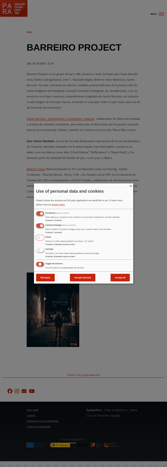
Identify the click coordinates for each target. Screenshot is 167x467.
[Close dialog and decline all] (131, 185)
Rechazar (45, 277)
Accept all (120, 277)
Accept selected (82, 277)
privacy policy (58, 204)
